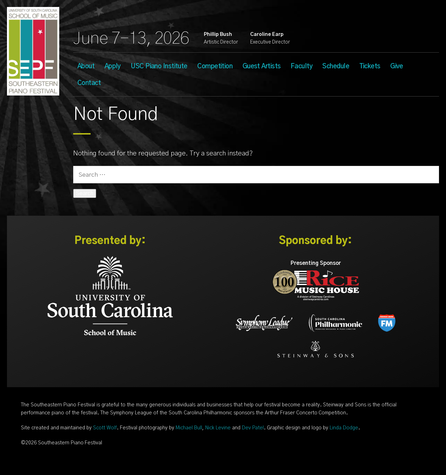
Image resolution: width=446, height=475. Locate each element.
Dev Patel (253, 428)
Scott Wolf (105, 428)
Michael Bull (189, 428)
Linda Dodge (344, 428)
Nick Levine (218, 428)
